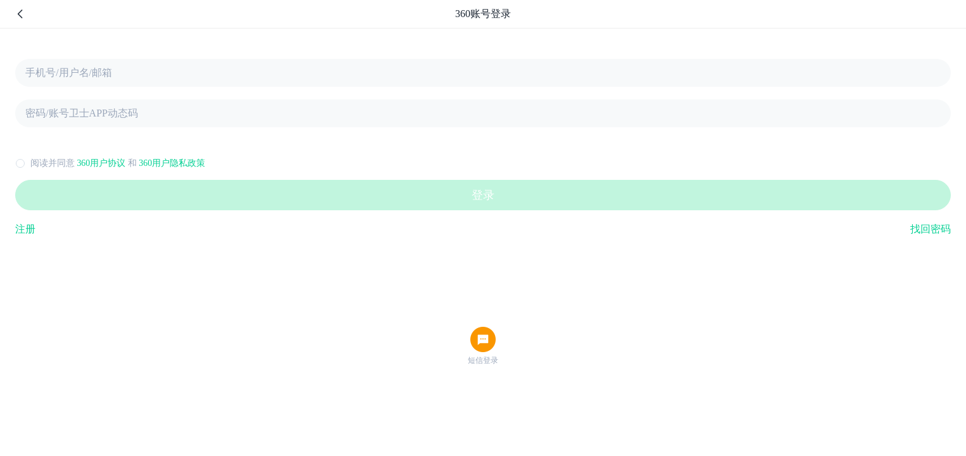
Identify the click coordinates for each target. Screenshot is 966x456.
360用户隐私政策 (172, 163)
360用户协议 (101, 163)
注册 (25, 229)
